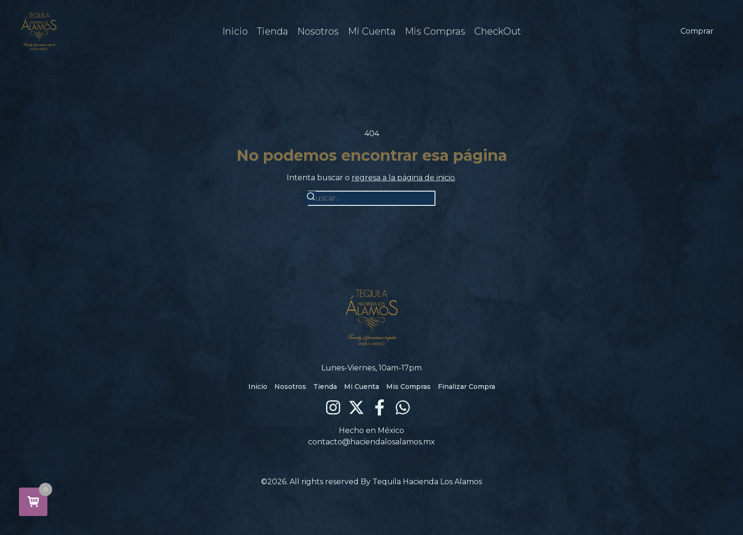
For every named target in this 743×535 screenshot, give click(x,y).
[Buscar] (311, 198)
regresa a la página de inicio (403, 177)
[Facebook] (380, 407)
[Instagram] (333, 407)
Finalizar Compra (466, 386)
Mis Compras (435, 31)
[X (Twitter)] (356, 407)
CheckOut (497, 31)
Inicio (235, 31)
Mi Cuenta (372, 31)
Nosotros (318, 31)
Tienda (272, 31)
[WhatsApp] (403, 407)
